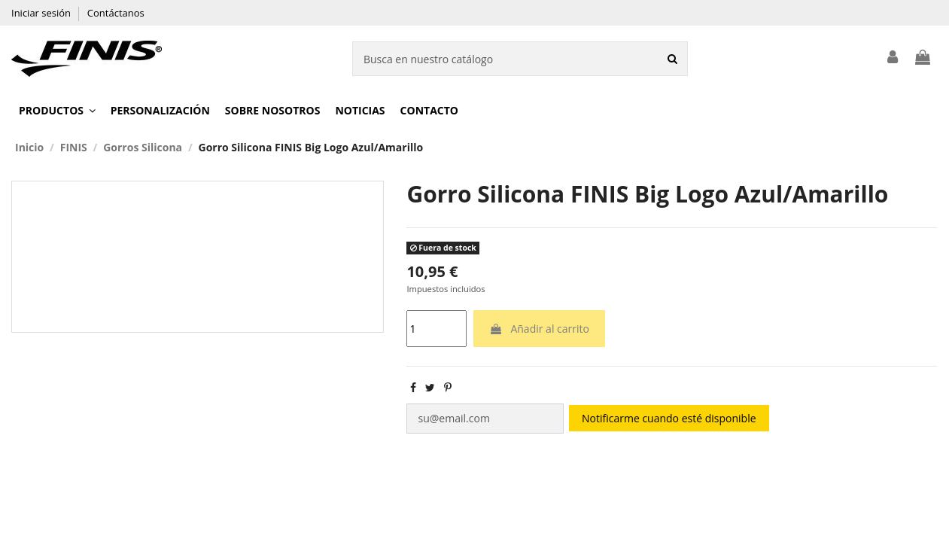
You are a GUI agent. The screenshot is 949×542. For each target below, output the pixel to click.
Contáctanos (115, 13)
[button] (57, 110)
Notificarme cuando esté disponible (668, 418)
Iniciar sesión (42, 13)
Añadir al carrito (539, 328)
